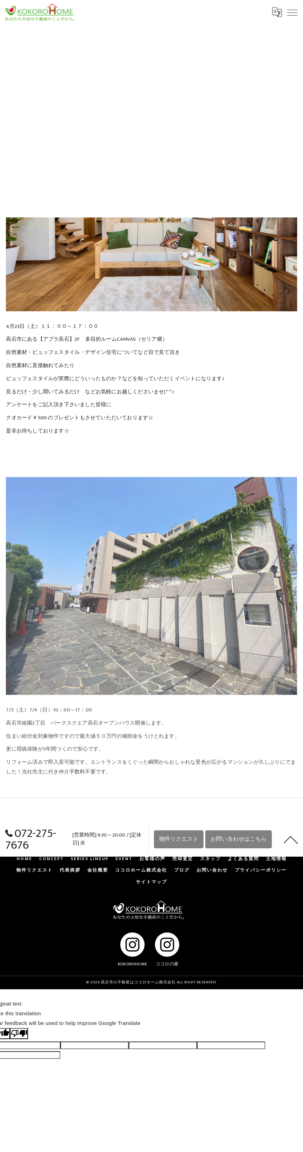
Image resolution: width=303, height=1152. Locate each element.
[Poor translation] (19, 1034)
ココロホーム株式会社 (141, 871)
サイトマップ (151, 882)
